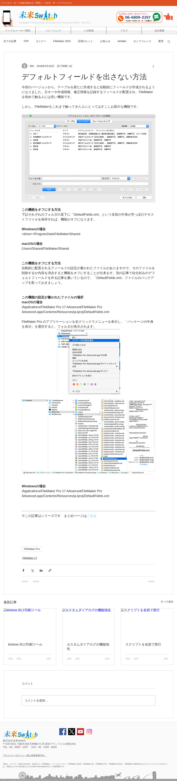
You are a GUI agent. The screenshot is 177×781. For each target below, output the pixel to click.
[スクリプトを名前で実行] (147, 623)
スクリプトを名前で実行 (143, 644)
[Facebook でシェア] (23, 570)
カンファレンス (142, 41)
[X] (71, 731)
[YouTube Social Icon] (80, 731)
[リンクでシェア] (50, 570)
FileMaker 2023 (62, 41)
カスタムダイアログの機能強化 (88, 647)
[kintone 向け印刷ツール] (30, 623)
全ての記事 (10, 41)
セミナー (41, 41)
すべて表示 (167, 601)
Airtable (122, 41)
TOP (26, 41)
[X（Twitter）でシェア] (32, 570)
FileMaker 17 (29, 558)
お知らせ (105, 41)
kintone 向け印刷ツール (25, 644)
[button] (168, 41)
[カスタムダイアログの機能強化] (88, 623)
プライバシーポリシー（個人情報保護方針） (24, 755)
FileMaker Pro (32, 549)
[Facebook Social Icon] (62, 731)
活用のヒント (85, 41)
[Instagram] (89, 731)
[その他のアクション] (153, 66)
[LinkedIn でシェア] (41, 570)
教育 (160, 41)
